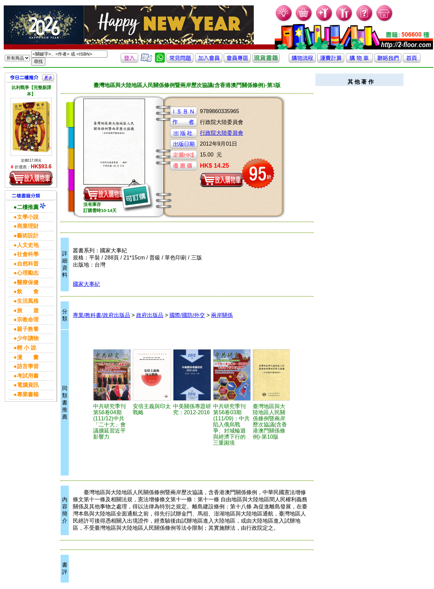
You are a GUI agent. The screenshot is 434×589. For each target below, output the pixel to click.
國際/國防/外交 (187, 315)
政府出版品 (149, 315)
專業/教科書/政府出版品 (101, 315)
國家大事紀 (86, 284)
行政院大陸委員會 (221, 133)
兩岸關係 (222, 315)
